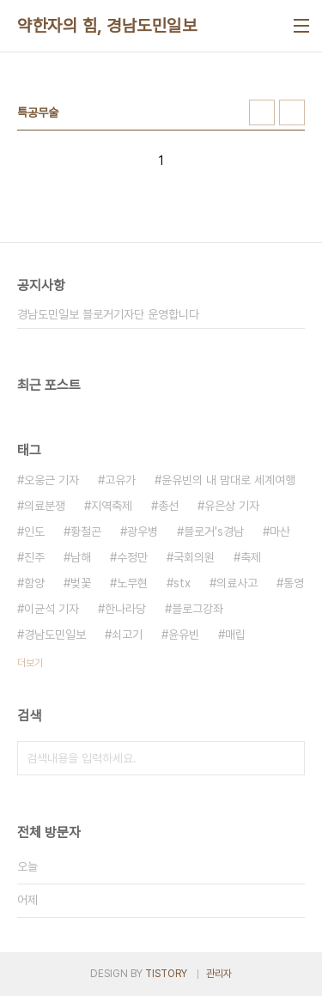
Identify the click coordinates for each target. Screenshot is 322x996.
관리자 (219, 974)
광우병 (142, 531)
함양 (34, 583)
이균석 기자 (51, 609)
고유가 (120, 480)
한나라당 (125, 609)
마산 (280, 531)
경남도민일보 (55, 634)
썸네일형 (262, 112)
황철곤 (85, 531)
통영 (293, 583)
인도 (34, 531)
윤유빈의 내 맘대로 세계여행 (228, 480)
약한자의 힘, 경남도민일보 (107, 25)
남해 (80, 557)
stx (182, 583)
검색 (287, 758)
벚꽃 (80, 583)
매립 (235, 634)
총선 (168, 506)
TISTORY (166, 974)
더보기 (30, 663)
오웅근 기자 (51, 480)
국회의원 (194, 557)
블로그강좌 (197, 609)
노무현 (132, 583)
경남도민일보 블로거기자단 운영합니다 (108, 314)
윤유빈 (183, 634)
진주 (34, 557)
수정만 (132, 557)
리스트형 (292, 112)
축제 (250, 557)
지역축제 (111, 506)
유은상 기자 (231, 506)
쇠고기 (127, 634)
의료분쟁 (44, 506)
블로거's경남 (214, 531)
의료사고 (237, 583)
